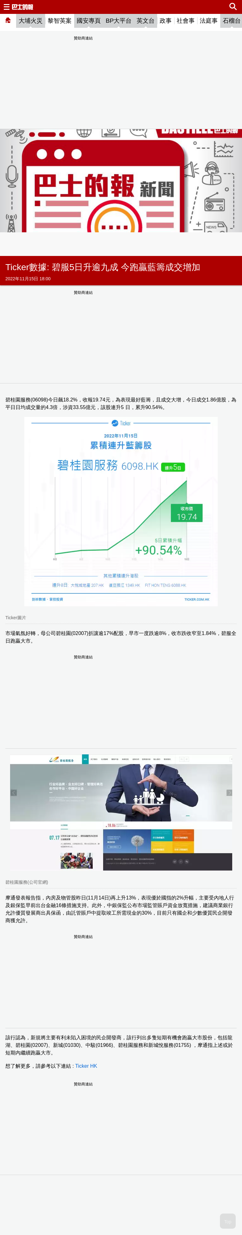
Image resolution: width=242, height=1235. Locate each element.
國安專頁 (89, 20)
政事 (166, 20)
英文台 (146, 20)
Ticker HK (86, 1066)
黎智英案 (60, 20)
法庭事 (209, 20)
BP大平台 (119, 20)
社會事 (186, 20)
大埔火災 (31, 20)
